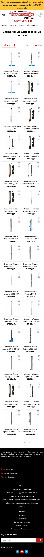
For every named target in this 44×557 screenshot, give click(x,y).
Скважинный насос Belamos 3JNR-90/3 (11, 100)
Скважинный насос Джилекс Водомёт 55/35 (30, 100)
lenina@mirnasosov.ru (11, 473)
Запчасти (22, 506)
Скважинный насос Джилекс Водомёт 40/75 (11, 182)
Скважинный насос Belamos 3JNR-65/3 (11, 72)
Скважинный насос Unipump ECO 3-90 (30, 265)
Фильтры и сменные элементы (22, 496)
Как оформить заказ (22, 522)
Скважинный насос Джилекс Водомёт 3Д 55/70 (30, 182)
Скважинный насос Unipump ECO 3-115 (31, 375)
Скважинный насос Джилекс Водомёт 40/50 (31, 127)
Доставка (22, 519)
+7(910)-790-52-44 (22, 21)
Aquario (38, 2)
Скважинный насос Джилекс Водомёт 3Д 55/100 (31, 403)
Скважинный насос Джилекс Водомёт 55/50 (31, 155)
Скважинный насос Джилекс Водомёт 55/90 (11, 403)
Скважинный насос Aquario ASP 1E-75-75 (30, 430)
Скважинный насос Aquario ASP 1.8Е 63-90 (11, 430)
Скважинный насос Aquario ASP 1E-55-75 (31, 237)
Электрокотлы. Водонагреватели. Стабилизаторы (22, 500)
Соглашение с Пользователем (22, 529)
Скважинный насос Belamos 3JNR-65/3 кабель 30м (31, 72)
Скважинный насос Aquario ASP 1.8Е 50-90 (31, 210)
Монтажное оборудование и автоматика (22, 493)
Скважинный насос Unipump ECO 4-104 (11, 375)
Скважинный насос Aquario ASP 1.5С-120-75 (11, 320)
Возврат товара (22, 525)
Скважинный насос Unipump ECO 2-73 (11, 265)
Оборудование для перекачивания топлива (22, 503)
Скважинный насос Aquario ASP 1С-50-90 (31, 320)
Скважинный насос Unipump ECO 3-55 (11, 237)
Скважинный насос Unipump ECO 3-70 (31, 293)
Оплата (22, 515)
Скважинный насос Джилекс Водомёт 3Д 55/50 (11, 155)
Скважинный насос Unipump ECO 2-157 (11, 293)
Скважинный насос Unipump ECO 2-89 (30, 348)
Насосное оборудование (22, 489)
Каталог (22, 485)
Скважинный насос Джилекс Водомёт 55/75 (11, 210)
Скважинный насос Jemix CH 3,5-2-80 (11, 127)
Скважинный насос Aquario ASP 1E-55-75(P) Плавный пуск (11, 348)
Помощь (22, 511)
